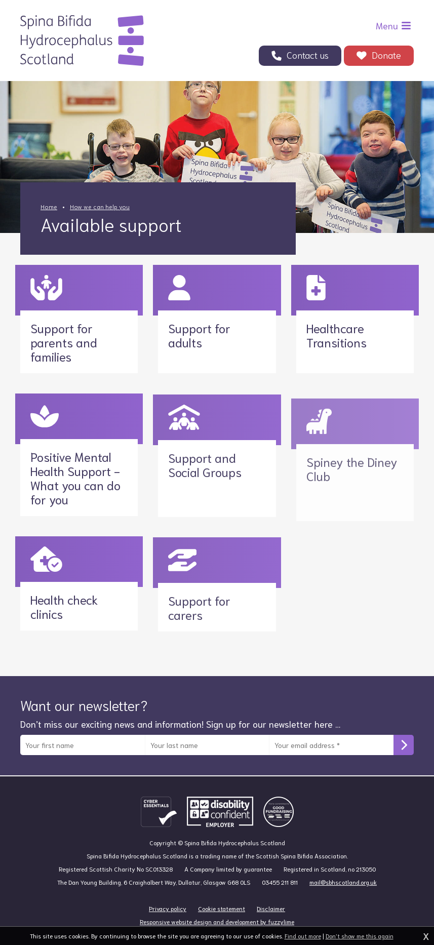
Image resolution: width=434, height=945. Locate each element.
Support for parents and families (63, 319)
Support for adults (199, 312)
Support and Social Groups (205, 464)
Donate (386, 55)
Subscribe (403, 755)
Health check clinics (64, 594)
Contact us (308, 55)
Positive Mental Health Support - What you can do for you (75, 466)
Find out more (303, 935)
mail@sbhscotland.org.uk (343, 904)
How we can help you (100, 206)
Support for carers (199, 607)
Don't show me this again (359, 935)
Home (49, 206)
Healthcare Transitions (336, 313)
